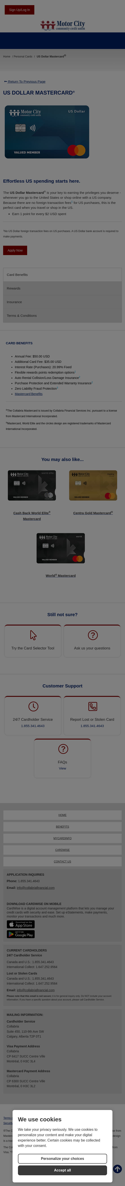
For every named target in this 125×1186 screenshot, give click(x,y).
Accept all (62, 1170)
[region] (63, 1146)
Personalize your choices (62, 1159)
